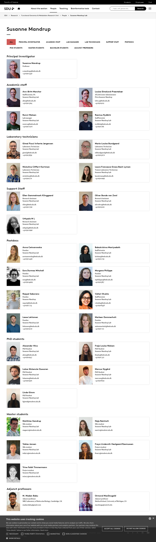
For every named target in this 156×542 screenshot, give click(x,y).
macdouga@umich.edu (103, 505)
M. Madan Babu (31, 495)
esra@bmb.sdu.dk (29, 280)
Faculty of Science (11, 2)
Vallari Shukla (102, 293)
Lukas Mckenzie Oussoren (37, 369)
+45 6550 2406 (27, 259)
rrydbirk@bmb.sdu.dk (103, 124)
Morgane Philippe (104, 270)
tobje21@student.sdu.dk (31, 453)
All (11, 42)
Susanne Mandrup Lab (78, 15)
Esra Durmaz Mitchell (34, 270)
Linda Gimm (29, 392)
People (53, 8)
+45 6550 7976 (27, 127)
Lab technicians (92, 42)
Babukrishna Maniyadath (109, 247)
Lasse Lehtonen (31, 317)
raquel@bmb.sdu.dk (30, 303)
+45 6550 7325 (99, 357)
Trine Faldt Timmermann (36, 467)
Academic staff (53, 42)
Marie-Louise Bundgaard (108, 143)
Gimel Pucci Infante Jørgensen (39, 143)
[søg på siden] (123, 8)
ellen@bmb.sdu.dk (29, 205)
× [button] (153, 518)
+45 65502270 (27, 178)
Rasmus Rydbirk (104, 115)
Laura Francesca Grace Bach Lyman (115, 166)
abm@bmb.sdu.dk (29, 101)
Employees (140, 2)
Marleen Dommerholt (106, 317)
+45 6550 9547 (27, 357)
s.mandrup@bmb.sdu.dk (31, 71)
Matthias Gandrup (33, 421)
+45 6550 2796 (27, 207)
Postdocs (129, 42)
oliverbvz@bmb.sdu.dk (103, 205)
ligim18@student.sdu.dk (31, 402)
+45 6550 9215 (99, 103)
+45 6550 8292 (99, 381)
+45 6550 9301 (27, 381)
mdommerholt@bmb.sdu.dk (105, 326)
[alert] (78, 528)
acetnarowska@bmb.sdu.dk (33, 256)
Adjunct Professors (83, 48)
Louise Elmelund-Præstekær (110, 91)
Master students (36, 48)
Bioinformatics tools (80, 8)
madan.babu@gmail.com (32, 505)
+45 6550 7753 (27, 305)
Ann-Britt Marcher (33, 91)
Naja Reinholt (102, 421)
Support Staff (112, 42)
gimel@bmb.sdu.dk (30, 153)
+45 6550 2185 (99, 127)
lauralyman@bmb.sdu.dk (104, 176)
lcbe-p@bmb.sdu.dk (102, 101)
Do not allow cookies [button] (136, 528)
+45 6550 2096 (27, 230)
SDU (5, 15)
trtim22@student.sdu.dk (31, 476)
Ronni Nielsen (30, 115)
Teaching (63, 8)
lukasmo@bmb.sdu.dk (31, 378)
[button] (7, 533)
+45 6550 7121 (99, 329)
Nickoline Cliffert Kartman (38, 166)
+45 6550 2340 (27, 73)
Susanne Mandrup (33, 63)
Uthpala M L (29, 218)
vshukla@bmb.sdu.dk (103, 303)
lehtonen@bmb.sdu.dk (31, 326)
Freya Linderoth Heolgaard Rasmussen (116, 444)
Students (127, 2)
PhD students (16, 48)
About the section (39, 8)
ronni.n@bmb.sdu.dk (30, 124)
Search (140, 8)
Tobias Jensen (30, 444)
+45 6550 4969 (28, 282)
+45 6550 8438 (100, 305)
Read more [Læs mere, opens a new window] (44, 530)
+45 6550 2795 (99, 259)
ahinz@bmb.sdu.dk (30, 355)
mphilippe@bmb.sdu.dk (104, 280)
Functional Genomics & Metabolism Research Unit (39, 15)
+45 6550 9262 (100, 207)
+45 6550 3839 (27, 155)
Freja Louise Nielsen (106, 345)
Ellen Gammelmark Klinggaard (40, 195)
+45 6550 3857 (99, 282)
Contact (96, 8)
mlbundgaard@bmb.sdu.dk (105, 153)
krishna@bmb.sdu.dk (102, 256)
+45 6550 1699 (100, 178)
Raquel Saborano (32, 293)
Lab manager (72, 42)
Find (150, 2)
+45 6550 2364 (27, 103)
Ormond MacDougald (107, 495)
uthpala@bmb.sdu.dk (30, 228)
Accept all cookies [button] (112, 529)
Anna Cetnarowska (33, 247)
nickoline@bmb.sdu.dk (31, 176)
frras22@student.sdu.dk (103, 453)
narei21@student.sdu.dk (104, 430)
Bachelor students (59, 48)
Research (14, 15)
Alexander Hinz (31, 345)
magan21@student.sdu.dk (32, 430)
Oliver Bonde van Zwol (107, 195)
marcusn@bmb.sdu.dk (103, 378)
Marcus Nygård (103, 369)
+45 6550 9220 (27, 329)
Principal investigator (29, 42)
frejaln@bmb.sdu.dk (102, 355)
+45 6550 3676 (100, 155)
